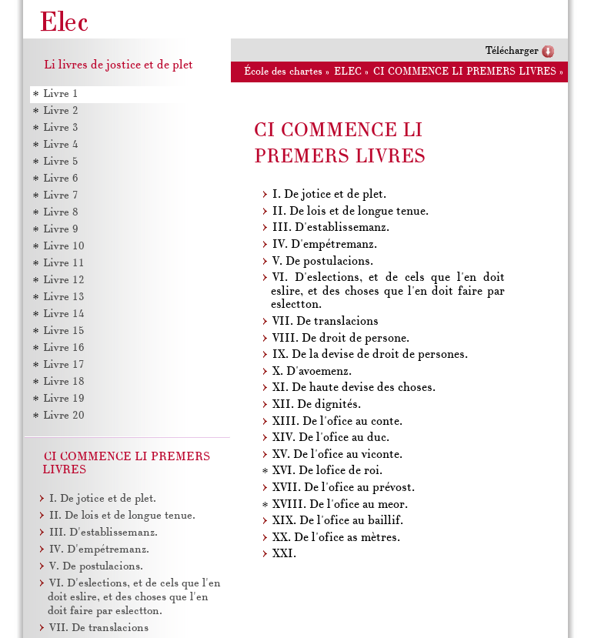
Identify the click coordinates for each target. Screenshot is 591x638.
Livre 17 (64, 365)
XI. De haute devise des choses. (354, 388)
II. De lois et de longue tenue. (350, 211)
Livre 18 (64, 382)
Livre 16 (64, 348)
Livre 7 (60, 196)
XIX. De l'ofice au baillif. (337, 521)
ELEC (348, 72)
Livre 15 (64, 331)
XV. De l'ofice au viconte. (337, 455)
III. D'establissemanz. (330, 228)
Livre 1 (60, 94)
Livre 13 (64, 297)
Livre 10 (64, 246)
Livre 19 (64, 399)
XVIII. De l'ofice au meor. (340, 505)
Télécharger (512, 51)
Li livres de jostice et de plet (118, 65)
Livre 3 (60, 128)
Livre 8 (60, 213)
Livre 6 (60, 179)
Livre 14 (64, 314)
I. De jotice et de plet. (329, 195)
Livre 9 (60, 229)
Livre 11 (64, 263)
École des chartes (283, 72)
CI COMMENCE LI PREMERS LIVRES (464, 72)
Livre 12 (64, 280)
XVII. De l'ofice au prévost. (343, 488)
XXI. (284, 554)
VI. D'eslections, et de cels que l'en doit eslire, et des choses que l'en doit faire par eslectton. (388, 291)
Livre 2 (60, 111)
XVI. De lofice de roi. (327, 471)
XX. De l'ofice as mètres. (336, 538)
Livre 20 (64, 416)
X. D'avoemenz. (312, 372)
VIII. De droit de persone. (340, 338)
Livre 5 (60, 162)
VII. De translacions (325, 322)
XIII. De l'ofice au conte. (337, 422)
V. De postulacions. (322, 262)
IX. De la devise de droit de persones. (370, 355)
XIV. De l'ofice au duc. (330, 438)
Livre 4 (60, 145)
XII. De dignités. (316, 405)
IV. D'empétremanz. (324, 245)
